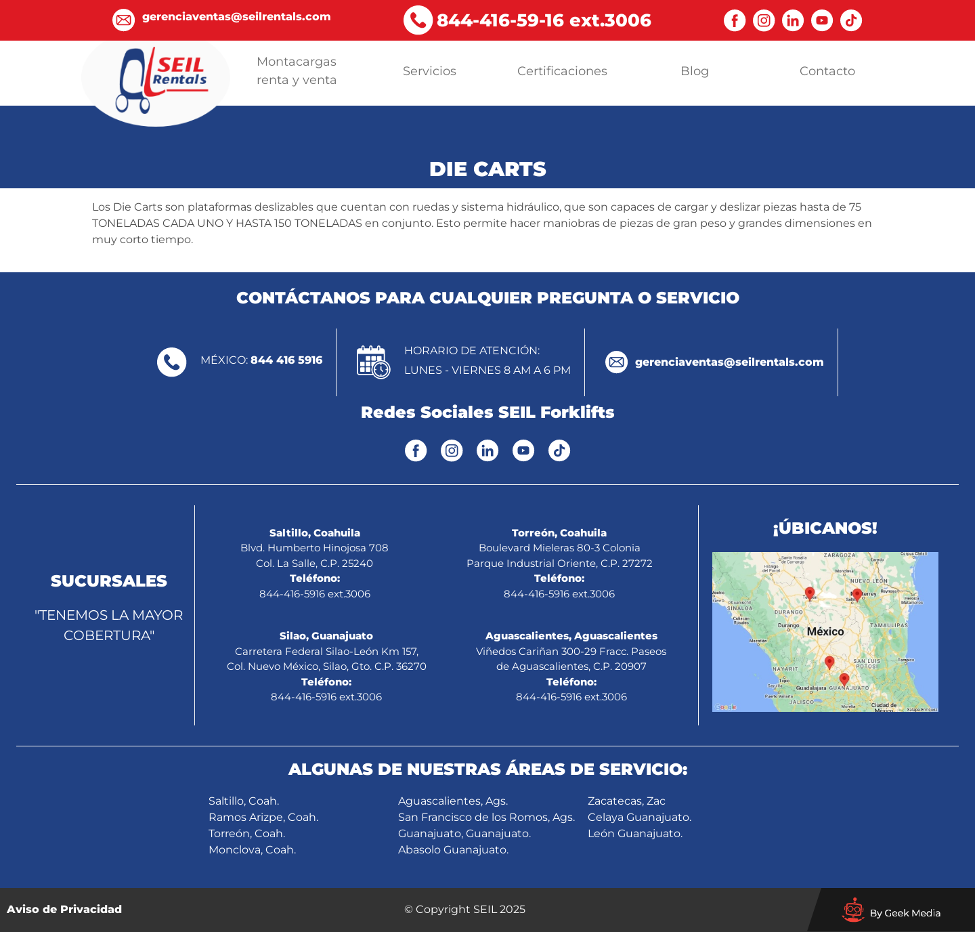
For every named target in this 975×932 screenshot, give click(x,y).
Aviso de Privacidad (64, 909)
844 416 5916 (286, 360)
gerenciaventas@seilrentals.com (729, 362)
